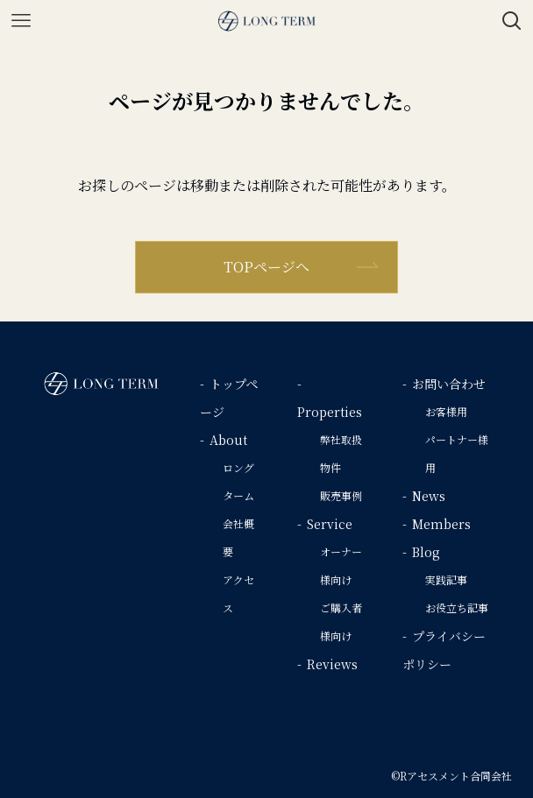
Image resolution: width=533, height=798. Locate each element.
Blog (426, 552)
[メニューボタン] (21, 21)
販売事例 (341, 495)
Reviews (332, 664)
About (228, 439)
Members (441, 524)
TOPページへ (266, 267)
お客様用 (446, 411)
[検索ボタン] (512, 21)
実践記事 (446, 579)
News (428, 496)
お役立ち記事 (456, 607)
